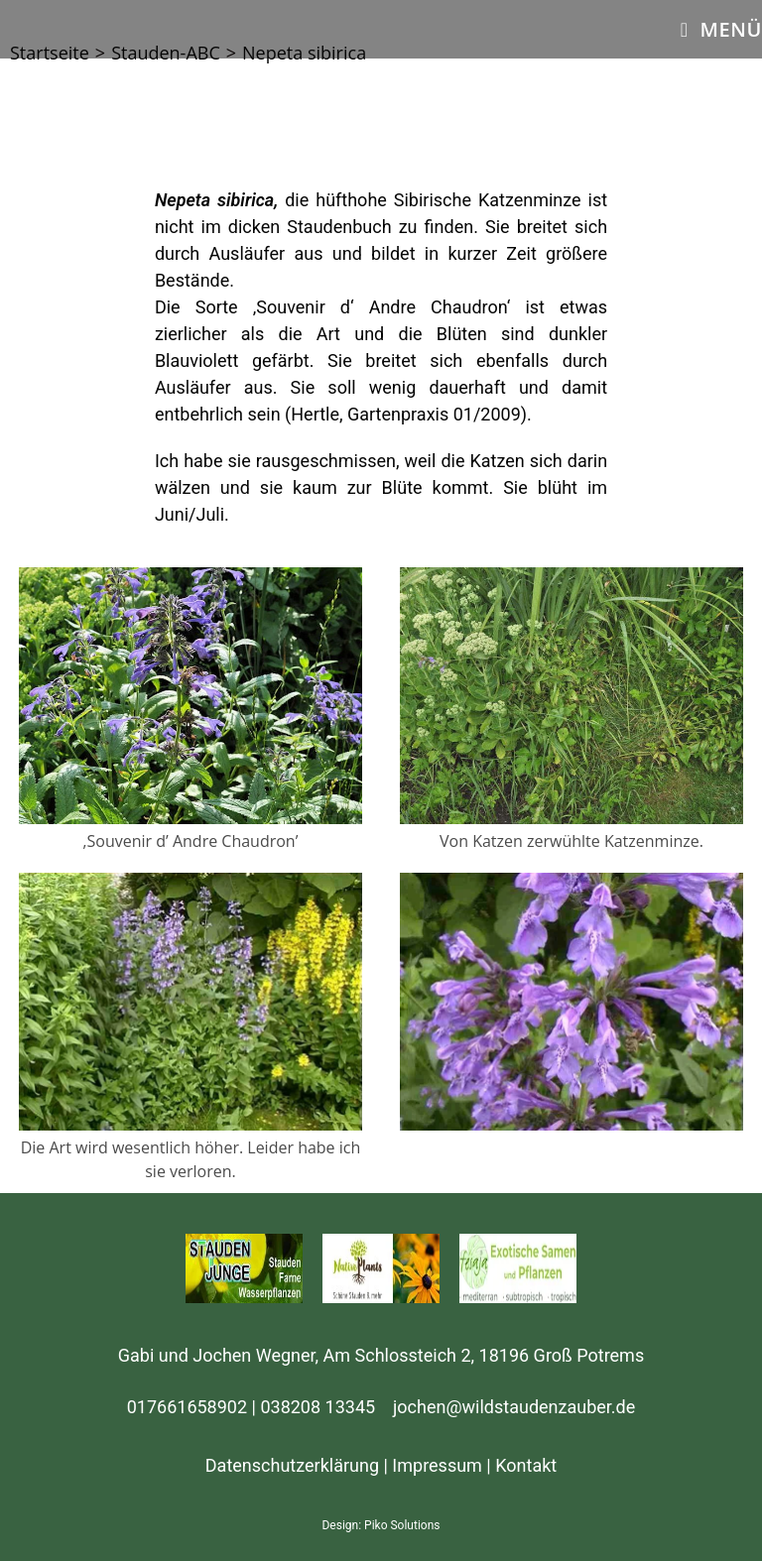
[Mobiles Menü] (721, 29)
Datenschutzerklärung (292, 1465)
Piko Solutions (402, 1525)
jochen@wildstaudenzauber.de (514, 1406)
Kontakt (526, 1465)
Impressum (437, 1465)
